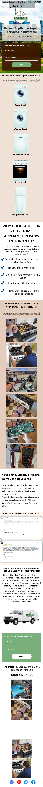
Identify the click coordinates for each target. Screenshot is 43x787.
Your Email (10, 57)
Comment (9, 50)
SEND (21, 64)
